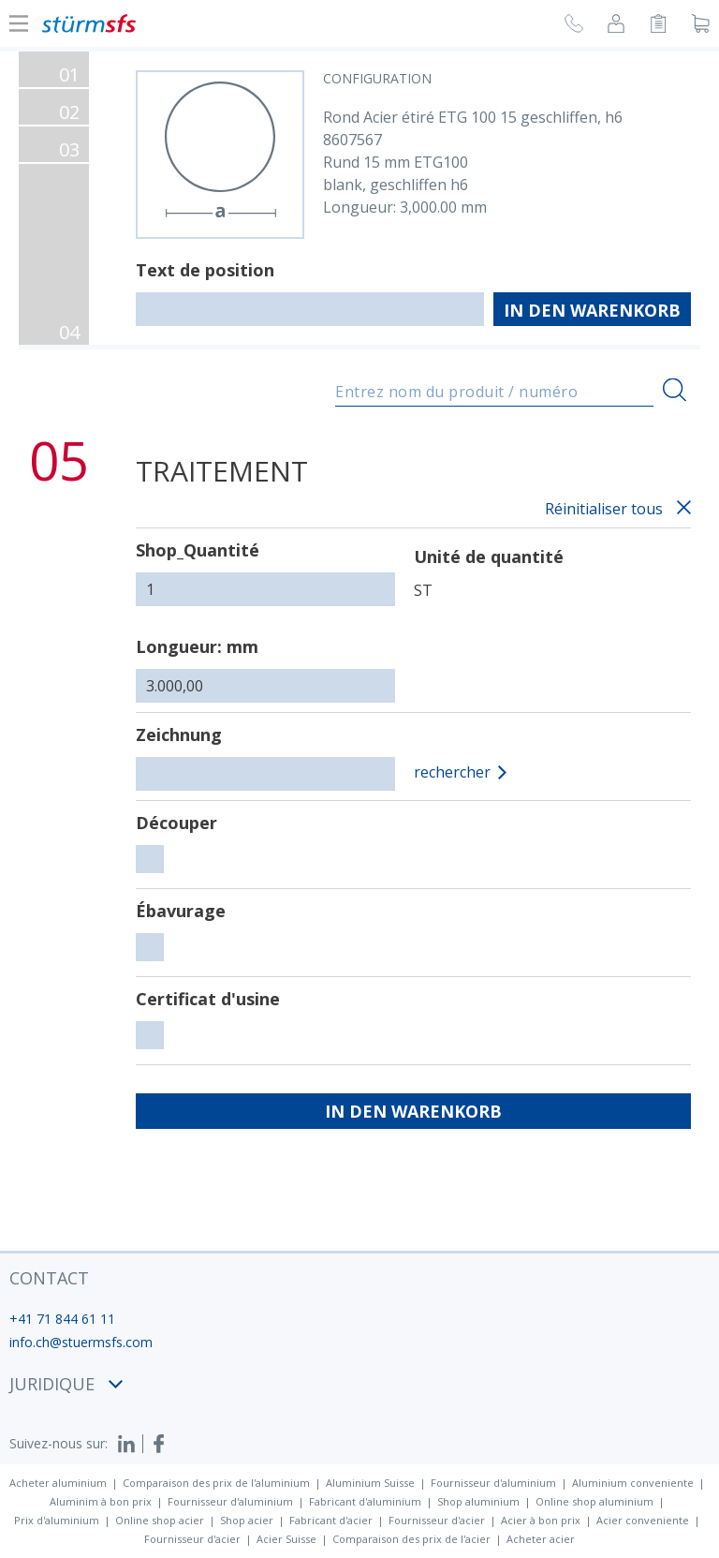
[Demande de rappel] (574, 26)
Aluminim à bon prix (101, 1501)
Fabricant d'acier (331, 1520)
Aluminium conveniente (633, 1483)
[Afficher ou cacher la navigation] (18, 23)
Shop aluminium (478, 1501)
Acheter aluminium (58, 1483)
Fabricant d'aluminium (365, 1501)
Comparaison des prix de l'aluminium (216, 1483)
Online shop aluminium (594, 1501)
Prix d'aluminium (56, 1520)
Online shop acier (159, 1520)
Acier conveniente (642, 1520)
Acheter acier (540, 1539)
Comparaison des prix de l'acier (411, 1539)
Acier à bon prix (540, 1520)
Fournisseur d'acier (437, 1520)
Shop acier (246, 1520)
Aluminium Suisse (370, 1483)
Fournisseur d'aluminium (493, 1483)
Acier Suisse (286, 1539)
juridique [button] (66, 1384)
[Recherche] (674, 390)
